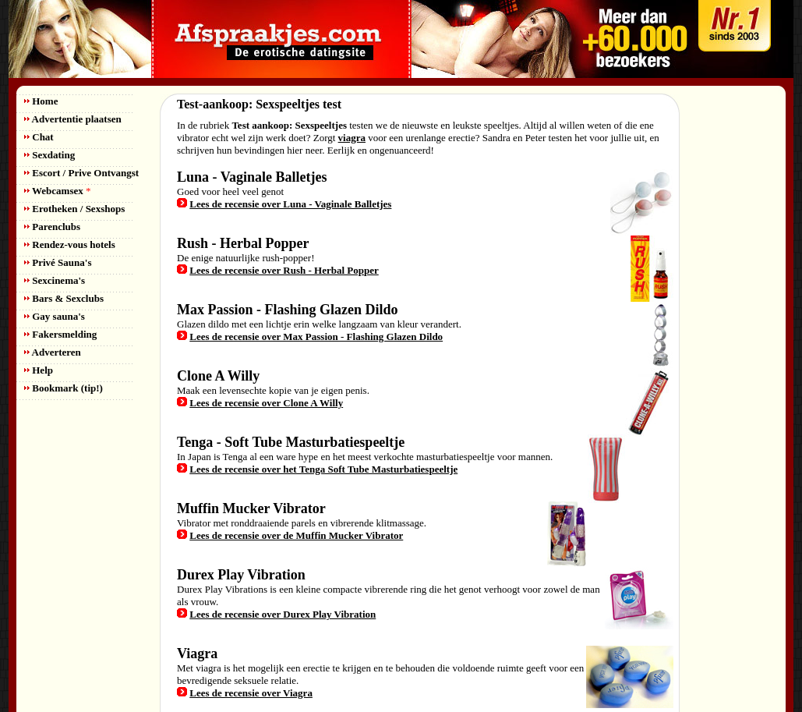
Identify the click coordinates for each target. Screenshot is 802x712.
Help (38, 370)
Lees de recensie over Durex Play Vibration (282, 614)
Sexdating (49, 155)
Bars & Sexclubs (64, 298)
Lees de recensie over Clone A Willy (266, 403)
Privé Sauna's (57, 262)
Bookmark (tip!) (63, 388)
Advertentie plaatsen (73, 119)
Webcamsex (57, 191)
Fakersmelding (60, 334)
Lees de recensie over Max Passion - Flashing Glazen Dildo (316, 336)
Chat (39, 137)
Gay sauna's (54, 316)
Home (41, 101)
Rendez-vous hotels (69, 244)
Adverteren (52, 352)
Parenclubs (52, 226)
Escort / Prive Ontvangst (81, 173)
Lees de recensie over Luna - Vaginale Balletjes (290, 204)
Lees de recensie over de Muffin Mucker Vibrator (296, 535)
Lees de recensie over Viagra (251, 693)
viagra (352, 137)
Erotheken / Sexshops (74, 208)
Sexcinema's (54, 280)
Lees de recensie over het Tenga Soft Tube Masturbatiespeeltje (323, 469)
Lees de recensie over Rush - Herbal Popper (284, 270)
